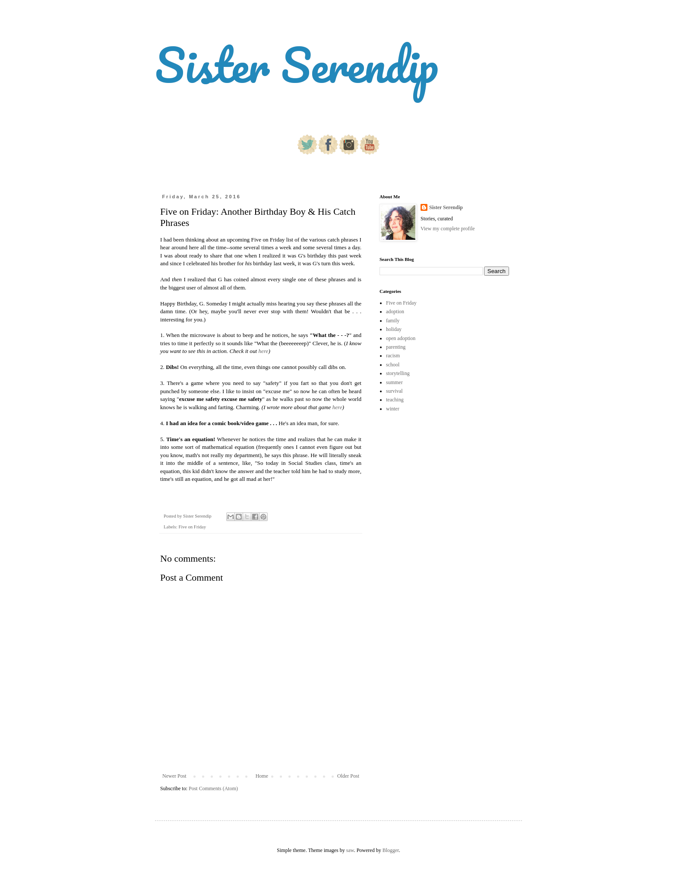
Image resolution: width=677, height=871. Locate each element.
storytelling (398, 373)
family (392, 321)
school (392, 365)
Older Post (348, 776)
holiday (394, 329)
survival (394, 391)
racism (393, 356)
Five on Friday (192, 526)
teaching (395, 400)
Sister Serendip (296, 64)
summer (394, 382)
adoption (395, 311)
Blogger (391, 850)
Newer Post (174, 776)
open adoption (400, 338)
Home (262, 776)
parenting (395, 347)
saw (350, 850)
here (263, 351)
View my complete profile (448, 229)
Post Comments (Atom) (213, 788)
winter (392, 409)
